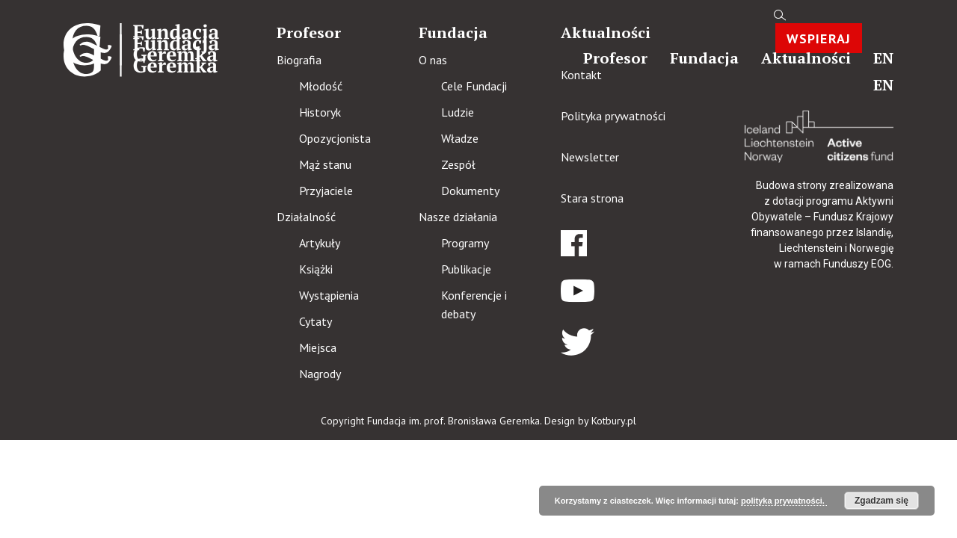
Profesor (615, 58)
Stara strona (592, 198)
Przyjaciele (326, 190)
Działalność (306, 216)
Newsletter (590, 156)
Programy (465, 242)
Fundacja (704, 58)
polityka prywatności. (784, 500)
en (883, 58)
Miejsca (317, 347)
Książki (316, 269)
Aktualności (806, 58)
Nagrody (320, 373)
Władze (459, 138)
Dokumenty (470, 190)
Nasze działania (458, 216)
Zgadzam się (881, 500)
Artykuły (319, 242)
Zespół (458, 164)
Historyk (320, 112)
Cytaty (315, 321)
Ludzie (457, 112)
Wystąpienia (329, 295)
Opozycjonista (335, 138)
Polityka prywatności (613, 115)
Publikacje (466, 269)
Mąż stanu (325, 164)
